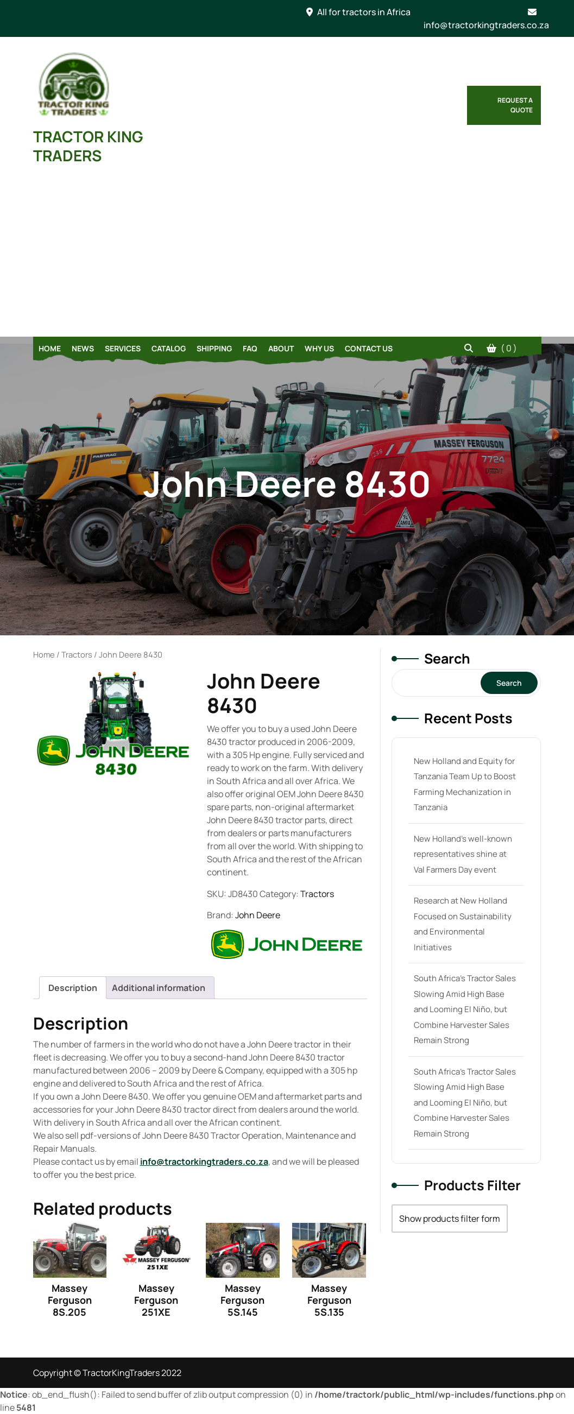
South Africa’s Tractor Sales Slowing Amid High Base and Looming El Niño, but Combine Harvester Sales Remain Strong (465, 1009)
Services (123, 348)
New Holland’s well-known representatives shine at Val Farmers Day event (463, 854)
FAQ (250, 348)
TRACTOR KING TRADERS (88, 146)
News (83, 348)
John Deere (257, 915)
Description (72, 988)
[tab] (72, 987)
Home (50, 348)
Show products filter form (449, 1218)
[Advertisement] (287, 255)
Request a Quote (515, 105)
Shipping (214, 348)
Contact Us (369, 348)
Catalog (169, 348)
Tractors (76, 654)
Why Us (319, 348)
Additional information (158, 988)
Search (447, 658)
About (281, 348)
